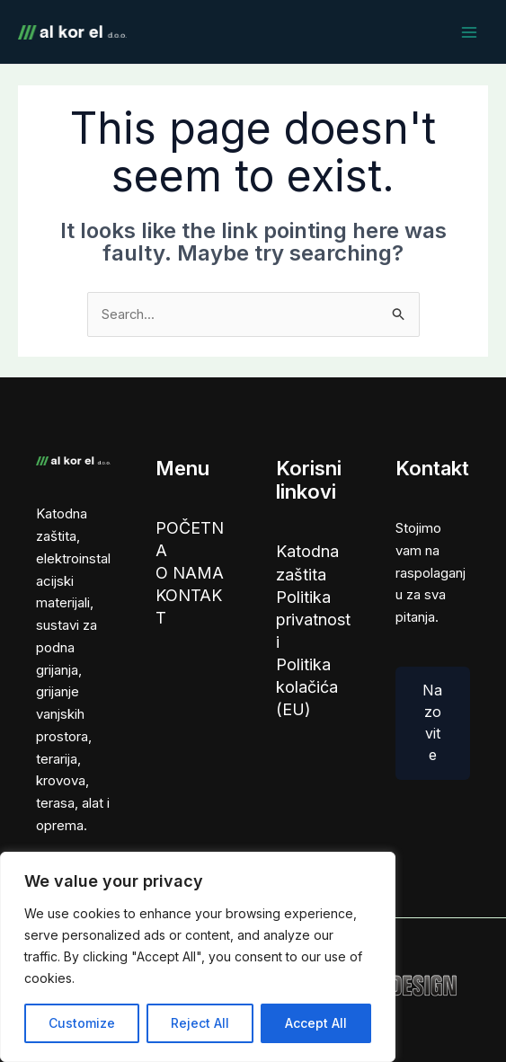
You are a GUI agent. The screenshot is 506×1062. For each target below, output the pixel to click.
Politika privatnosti (313, 622)
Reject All (200, 1023)
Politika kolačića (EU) (307, 691)
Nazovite (432, 724)
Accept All (316, 1023)
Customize (82, 1023)
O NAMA (189, 574)
